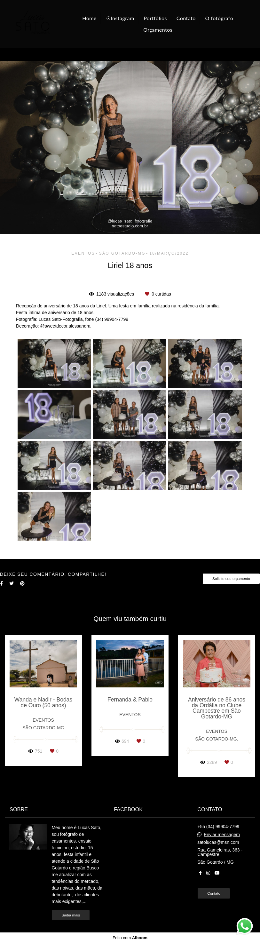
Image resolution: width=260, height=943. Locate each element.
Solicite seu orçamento (231, 578)
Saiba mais (70, 915)
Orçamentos (157, 30)
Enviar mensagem (222, 834)
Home (89, 18)
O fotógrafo (219, 18)
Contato (186, 18)
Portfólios (155, 18)
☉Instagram (120, 18)
